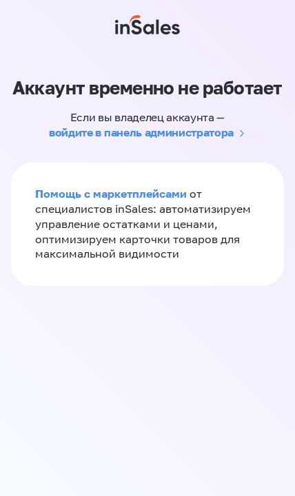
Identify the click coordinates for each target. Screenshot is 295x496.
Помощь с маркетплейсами (112, 193)
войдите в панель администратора (141, 132)
